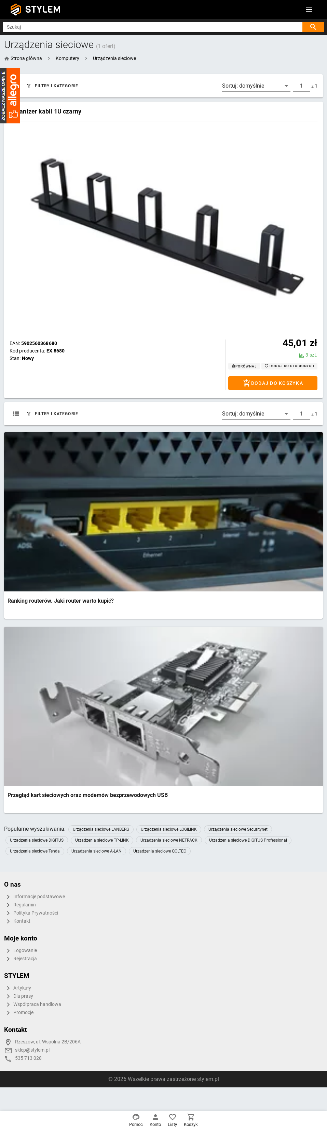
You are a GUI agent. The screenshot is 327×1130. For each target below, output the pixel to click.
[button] (67, 58)
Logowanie (20, 951)
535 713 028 (28, 1058)
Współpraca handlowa (32, 1004)
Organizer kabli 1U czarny (46, 111)
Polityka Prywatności (31, 913)
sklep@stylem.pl (32, 1050)
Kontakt (17, 921)
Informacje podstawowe (34, 897)
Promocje (18, 1013)
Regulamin (20, 905)
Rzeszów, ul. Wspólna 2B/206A (48, 1042)
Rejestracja (20, 959)
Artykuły (17, 988)
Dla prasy (18, 996)
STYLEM (43, 9)
